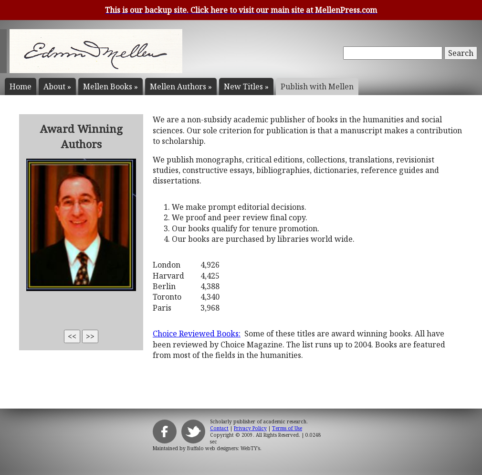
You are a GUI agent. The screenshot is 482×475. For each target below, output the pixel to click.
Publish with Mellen (317, 86)
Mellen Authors (181, 86)
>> (90, 336)
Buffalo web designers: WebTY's (223, 448)
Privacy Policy (250, 428)
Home (20, 86)
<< (72, 336)
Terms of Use (287, 428)
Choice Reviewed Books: (197, 333)
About (57, 86)
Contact (219, 428)
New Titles (246, 86)
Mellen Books (110, 86)
